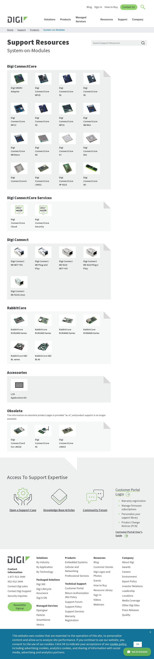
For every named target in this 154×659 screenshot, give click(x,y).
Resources (108, 19)
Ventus (40, 626)
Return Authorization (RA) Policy (77, 596)
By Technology (44, 573)
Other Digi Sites (131, 606)
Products (67, 19)
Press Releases (130, 611)
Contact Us (128, 7)
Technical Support (75, 585)
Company (139, 19)
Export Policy (129, 582)
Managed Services (87, 19)
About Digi (128, 563)
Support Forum (73, 603)
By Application (44, 568)
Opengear (42, 611)
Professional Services (77, 577)
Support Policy (73, 608)
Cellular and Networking (72, 570)
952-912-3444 (15, 583)
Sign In (98, 7)
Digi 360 (40, 585)
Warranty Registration (72, 619)
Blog (89, 7)
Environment (129, 578)
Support (124, 19)
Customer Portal (74, 589)
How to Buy (111, 7)
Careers (126, 573)
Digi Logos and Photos (102, 575)
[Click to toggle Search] (143, 7)
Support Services (74, 613)
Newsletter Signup (20, 607)
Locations (127, 597)
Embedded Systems (76, 563)
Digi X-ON (41, 599)
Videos (97, 601)
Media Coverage (131, 602)
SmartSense (43, 621)
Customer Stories (103, 568)
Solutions (51, 19)
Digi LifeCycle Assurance (43, 592)
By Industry (42, 563)
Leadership (128, 592)
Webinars (99, 606)
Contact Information (15, 572)
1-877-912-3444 (16, 578)
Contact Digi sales (18, 587)
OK (137, 644)
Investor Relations (132, 587)
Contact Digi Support (19, 592)
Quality (126, 616)
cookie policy (118, 644)
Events (97, 582)
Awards (126, 568)
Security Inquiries (17, 597)
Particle (40, 616)
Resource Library (103, 591)
